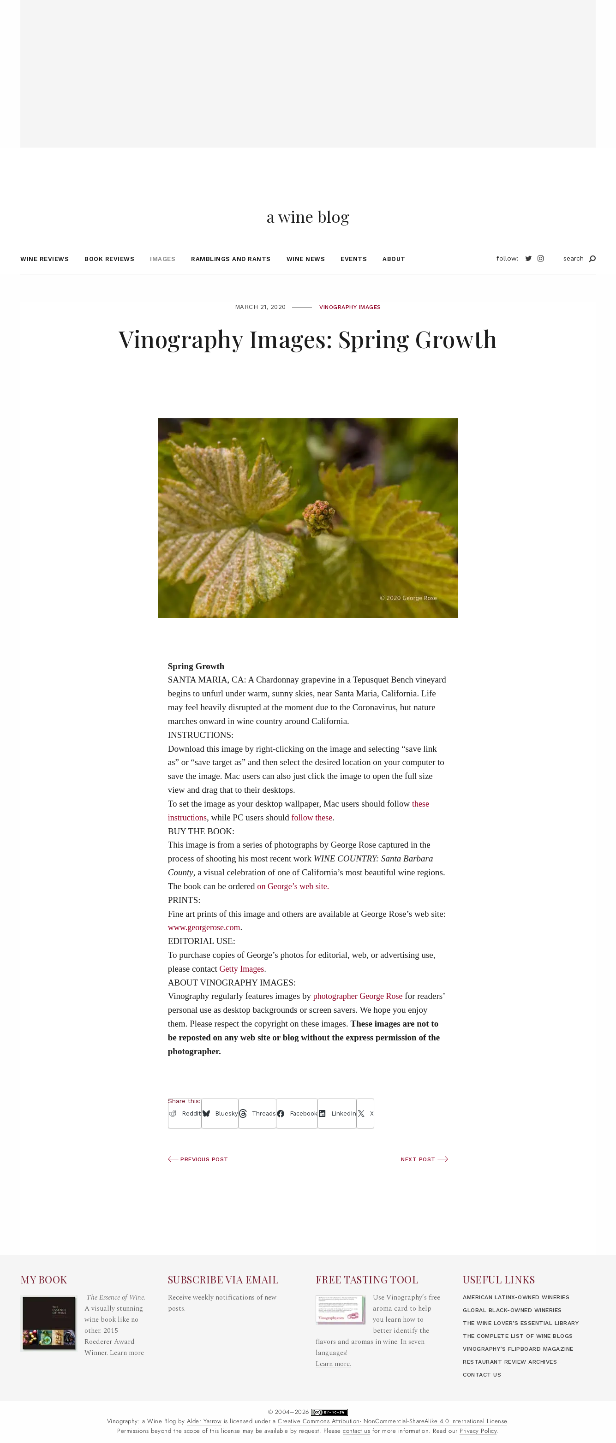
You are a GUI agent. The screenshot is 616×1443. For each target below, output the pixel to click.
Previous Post (200, 1180)
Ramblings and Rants (231, 280)
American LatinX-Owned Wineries (523, 1286)
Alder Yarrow (204, 1422)
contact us (356, 1431)
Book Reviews (109, 280)
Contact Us (483, 1374)
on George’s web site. (295, 908)
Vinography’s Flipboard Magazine (524, 1348)
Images (162, 280)
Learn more (127, 1341)
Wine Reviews (44, 280)
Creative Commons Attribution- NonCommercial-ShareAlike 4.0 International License (392, 1422)
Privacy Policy (478, 1431)
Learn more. (334, 1353)
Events (354, 280)
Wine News (306, 280)
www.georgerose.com (206, 949)
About (394, 280)
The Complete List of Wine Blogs (524, 1335)
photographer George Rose (360, 1018)
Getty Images (243, 990)
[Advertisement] (308, 64)
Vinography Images (350, 328)
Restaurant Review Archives (516, 1361)
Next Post (423, 1180)
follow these (314, 839)
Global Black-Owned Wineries (518, 1298)
